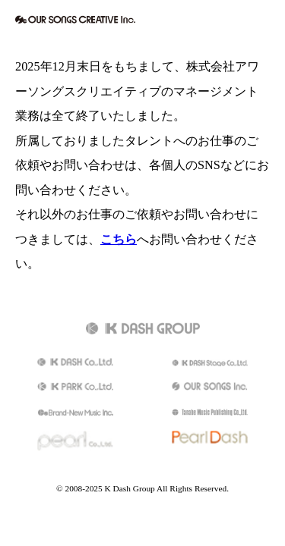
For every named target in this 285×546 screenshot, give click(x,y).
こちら (118, 239)
